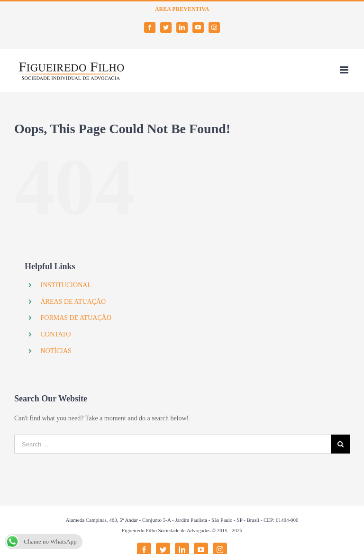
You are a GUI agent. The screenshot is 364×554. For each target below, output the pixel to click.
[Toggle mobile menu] (345, 70)
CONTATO (55, 334)
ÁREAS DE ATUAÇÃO (73, 301)
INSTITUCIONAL (65, 285)
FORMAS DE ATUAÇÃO (75, 317)
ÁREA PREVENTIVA (182, 9)
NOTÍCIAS (55, 350)
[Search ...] (172, 444)
